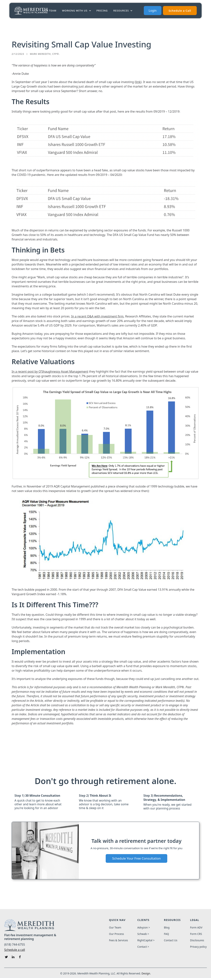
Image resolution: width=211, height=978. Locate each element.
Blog (167, 927)
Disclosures (197, 940)
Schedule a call (14, 950)
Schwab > (143, 933)
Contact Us (170, 940)
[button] (77, 10)
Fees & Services (118, 940)
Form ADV (196, 927)
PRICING (102, 10)
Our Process (116, 933)
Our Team (49, 10)
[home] (31, 10)
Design (146, 973)
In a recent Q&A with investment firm (97, 316)
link (138, 82)
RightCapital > (146, 940)
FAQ (166, 933)
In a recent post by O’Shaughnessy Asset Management (50, 371)
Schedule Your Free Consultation (136, 858)
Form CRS (196, 933)
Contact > (143, 946)
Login (153, 10)
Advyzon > (143, 927)
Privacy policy (198, 946)
